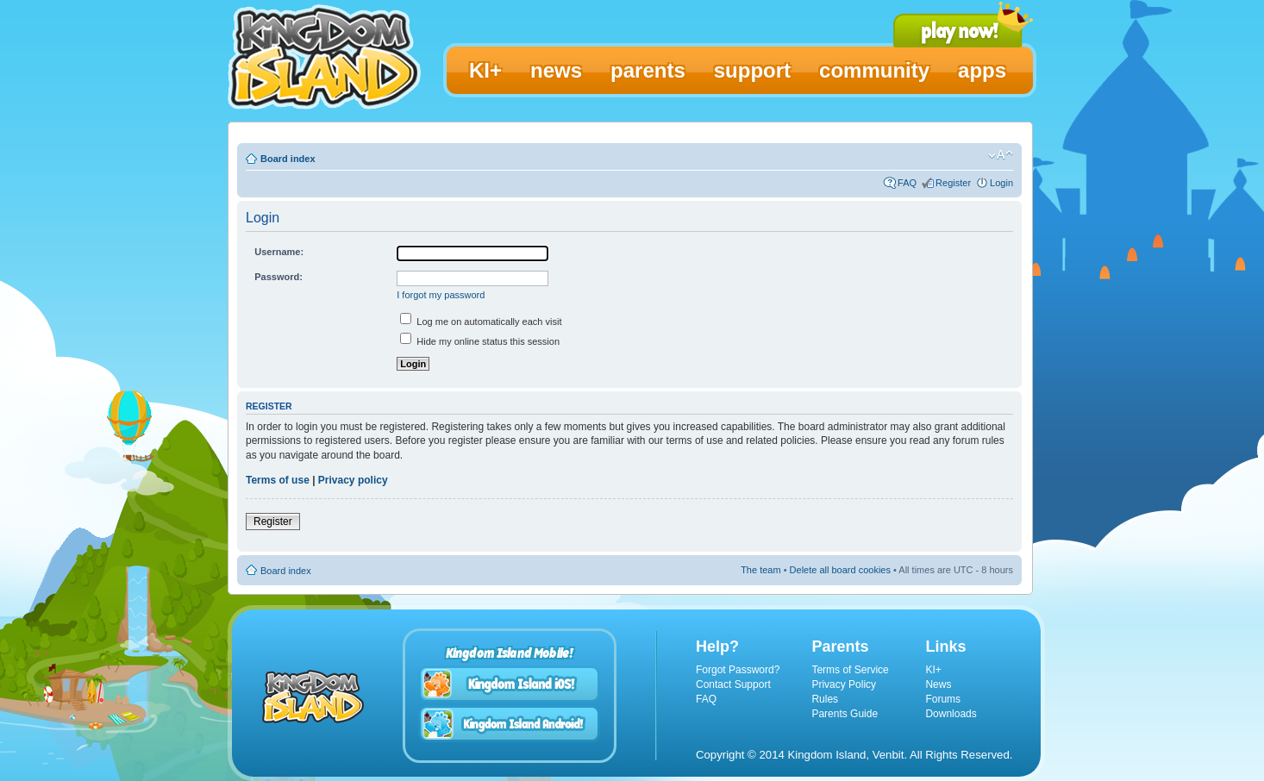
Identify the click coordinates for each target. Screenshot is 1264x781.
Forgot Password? (737, 670)
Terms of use (278, 480)
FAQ (907, 183)
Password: (278, 277)
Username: (278, 252)
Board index (288, 158)
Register (953, 183)
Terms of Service (849, 670)
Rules (824, 699)
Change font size (1000, 155)
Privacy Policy (843, 684)
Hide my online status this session (480, 341)
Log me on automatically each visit (480, 321)
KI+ (933, 670)
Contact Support (733, 684)
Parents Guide (844, 714)
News (938, 684)
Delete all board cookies (840, 570)
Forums (943, 699)
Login (1001, 183)
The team (760, 570)
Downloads (950, 714)
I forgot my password (441, 295)
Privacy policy (353, 480)
